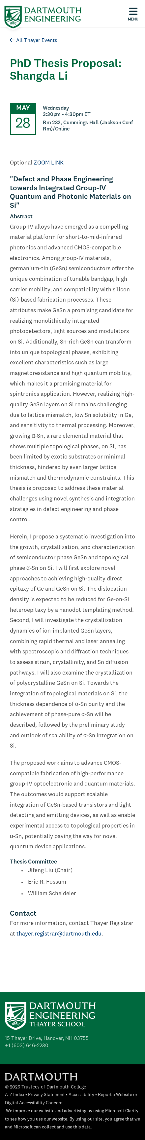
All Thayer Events (33, 40)
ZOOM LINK (49, 163)
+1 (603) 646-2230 (26, 1045)
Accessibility (81, 1095)
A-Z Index (14, 1095)
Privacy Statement (46, 1095)
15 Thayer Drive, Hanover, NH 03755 (47, 1038)
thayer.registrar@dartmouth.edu (59, 934)
